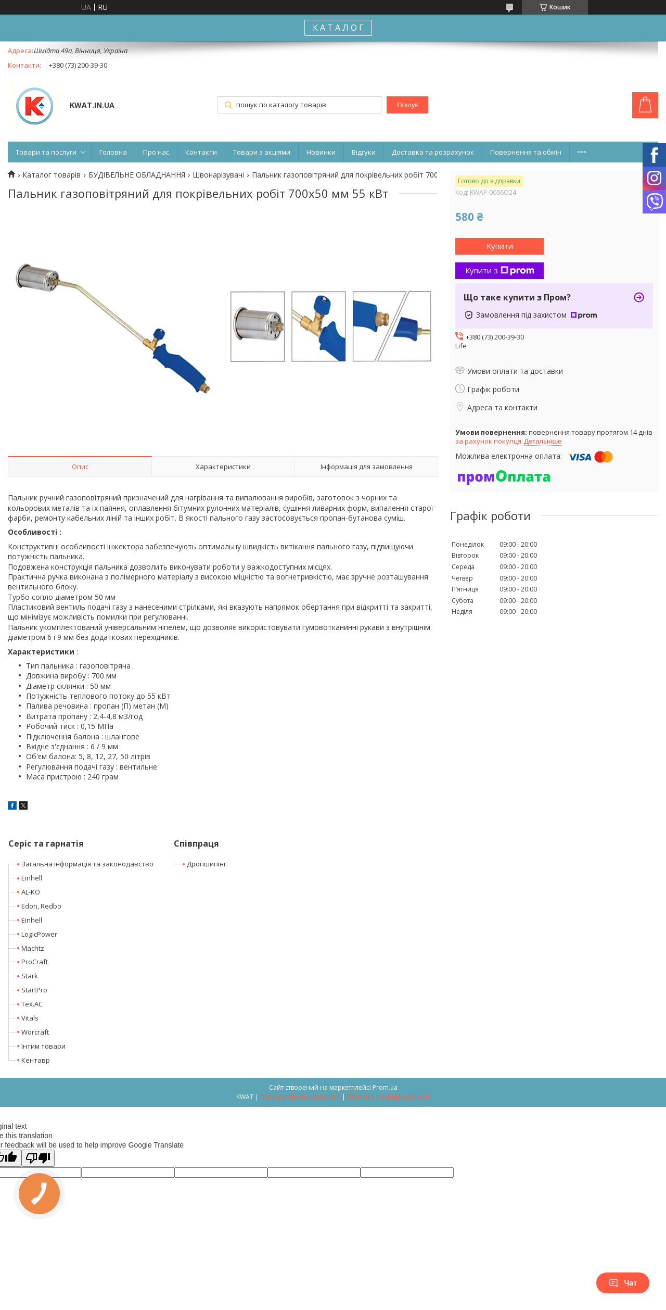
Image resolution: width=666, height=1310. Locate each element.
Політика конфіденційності (388, 1096)
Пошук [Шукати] (407, 105)
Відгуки (364, 152)
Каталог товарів (51, 175)
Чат (623, 1283)
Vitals (30, 1018)
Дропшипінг (206, 863)
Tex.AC (32, 1004)
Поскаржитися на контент (300, 1096)
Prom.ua (385, 1087)
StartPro (34, 989)
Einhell (31, 878)
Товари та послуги (46, 152)
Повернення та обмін (525, 152)
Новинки (321, 152)
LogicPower (39, 934)
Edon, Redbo (41, 906)
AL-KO (30, 892)
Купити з (499, 270)
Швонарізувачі (218, 175)
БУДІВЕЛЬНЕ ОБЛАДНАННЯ (136, 175)
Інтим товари (43, 1046)
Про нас (156, 152)
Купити (499, 246)
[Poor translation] (38, 1158)
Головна (113, 152)
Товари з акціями (261, 152)
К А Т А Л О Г (338, 27)
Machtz (32, 948)
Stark (29, 975)
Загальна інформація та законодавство (87, 863)
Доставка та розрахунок (433, 152)
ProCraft (34, 961)
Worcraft (35, 1032)
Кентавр (35, 1060)
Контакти (201, 152)
